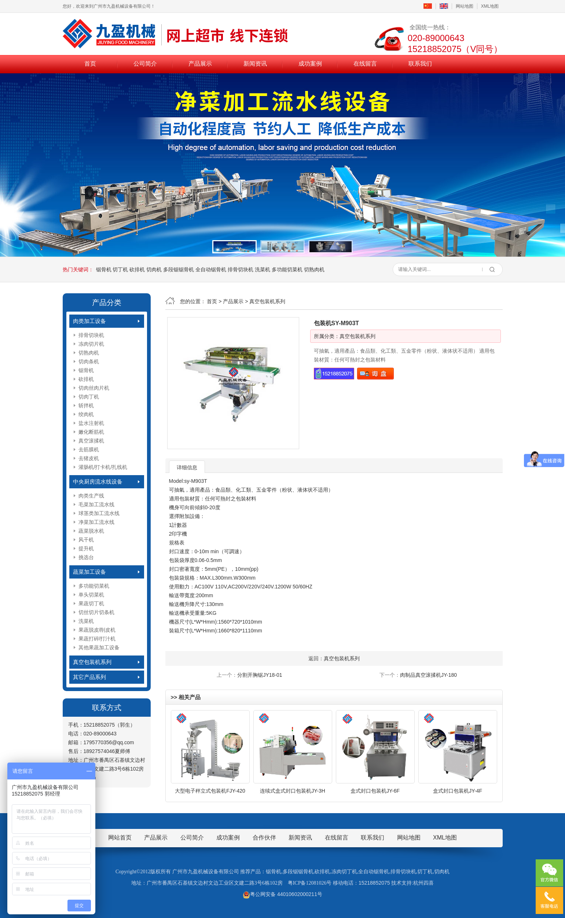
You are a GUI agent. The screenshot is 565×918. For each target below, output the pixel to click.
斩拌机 (86, 405)
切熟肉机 (314, 269)
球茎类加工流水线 (99, 513)
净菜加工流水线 (96, 522)
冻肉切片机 (91, 344)
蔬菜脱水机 (91, 531)
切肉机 (154, 269)
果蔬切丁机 (91, 603)
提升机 (86, 548)
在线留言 (365, 63)
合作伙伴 (264, 837)
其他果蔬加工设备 (99, 647)
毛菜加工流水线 (96, 504)
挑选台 (86, 557)
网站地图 (464, 6)
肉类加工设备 (89, 321)
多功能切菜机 (287, 269)
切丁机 (120, 269)
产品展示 (200, 63)
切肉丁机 (88, 397)
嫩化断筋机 (91, 432)
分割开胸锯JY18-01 (259, 675)
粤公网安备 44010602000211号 (282, 894)
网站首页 (120, 837)
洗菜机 (262, 269)
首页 (90, 63)
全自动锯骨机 (210, 269)
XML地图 (490, 6)
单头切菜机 (91, 595)
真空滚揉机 (91, 441)
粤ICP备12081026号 (310, 883)
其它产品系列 (89, 677)
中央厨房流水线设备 (97, 481)
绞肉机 (86, 414)
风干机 (86, 540)
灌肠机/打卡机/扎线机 (103, 467)
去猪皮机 (88, 458)
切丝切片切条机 (96, 612)
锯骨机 (103, 269)
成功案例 (310, 63)
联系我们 (420, 63)
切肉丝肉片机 (93, 388)
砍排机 (137, 269)
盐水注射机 (91, 423)
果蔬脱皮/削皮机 (97, 630)
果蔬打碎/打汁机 (97, 639)
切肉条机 (88, 361)
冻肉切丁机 (344, 871)
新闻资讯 (255, 63)
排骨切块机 (240, 269)
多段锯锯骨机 (178, 269)
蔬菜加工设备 (89, 572)
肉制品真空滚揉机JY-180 (428, 675)
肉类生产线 (91, 496)
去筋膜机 (88, 449)
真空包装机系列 (92, 662)
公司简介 (145, 63)
